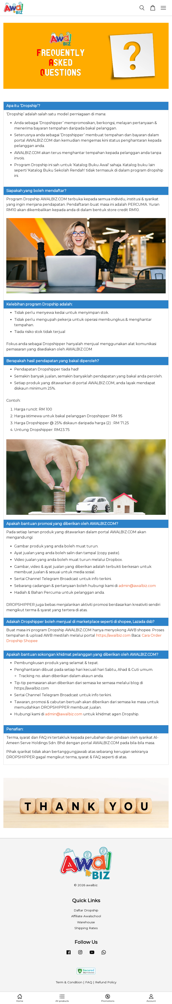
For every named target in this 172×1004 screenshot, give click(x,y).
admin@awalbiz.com (137, 586)
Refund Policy (105, 982)
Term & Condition (69, 982)
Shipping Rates (86, 928)
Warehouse (86, 922)
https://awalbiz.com (113, 635)
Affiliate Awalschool (86, 916)
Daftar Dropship (86, 910)
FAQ (88, 982)
